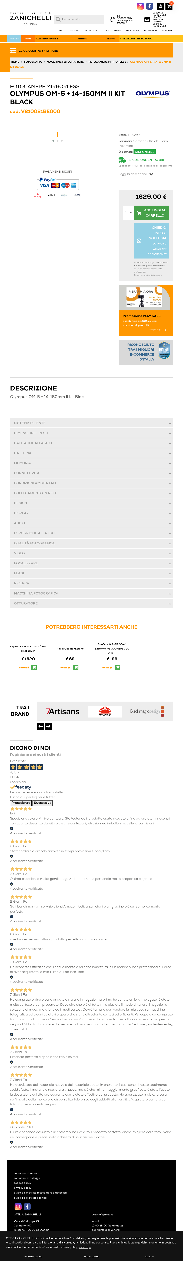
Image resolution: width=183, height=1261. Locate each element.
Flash (19, 573)
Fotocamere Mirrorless (107, 62)
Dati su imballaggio (33, 443)
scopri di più (158, 330)
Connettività (26, 473)
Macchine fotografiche (65, 62)
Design (20, 503)
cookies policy (22, 1183)
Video (19, 553)
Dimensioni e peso (31, 433)
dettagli (24, 668)
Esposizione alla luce (35, 533)
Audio (19, 523)
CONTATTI (167, 31)
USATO (28, 39)
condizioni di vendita (26, 1173)
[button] (53, 140)
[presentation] (40, 726)
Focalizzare (26, 563)
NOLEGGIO (14, 39)
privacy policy (22, 1188)
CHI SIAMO (74, 31)
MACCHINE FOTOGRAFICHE (47, 39)
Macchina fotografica (36, 594)
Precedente (20, 803)
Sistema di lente (29, 423)
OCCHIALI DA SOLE (127, 39)
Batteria (22, 453)
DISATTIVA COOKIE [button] (33, 1257)
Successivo (42, 803)
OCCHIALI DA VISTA (144, 39)
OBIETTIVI (111, 39)
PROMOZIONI (150, 31)
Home (15, 62)
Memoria (22, 463)
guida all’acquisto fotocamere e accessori (40, 1193)
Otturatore (26, 604)
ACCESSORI (82, 39)
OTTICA (105, 31)
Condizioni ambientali (35, 483)
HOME (61, 31)
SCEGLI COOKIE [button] (91, 1257)
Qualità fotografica (34, 543)
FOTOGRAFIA (90, 31)
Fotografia (33, 62)
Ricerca (21, 583)
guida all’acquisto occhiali (30, 1198)
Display (21, 513)
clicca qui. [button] (85, 1247)
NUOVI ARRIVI (132, 31)
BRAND (117, 31)
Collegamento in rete (35, 493)
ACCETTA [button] (149, 1257)
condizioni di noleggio (152, 275)
